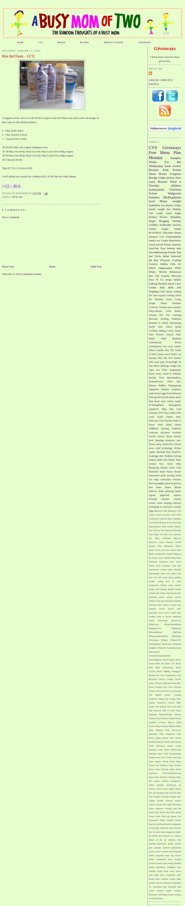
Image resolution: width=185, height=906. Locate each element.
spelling (152, 871)
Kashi (158, 718)
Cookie (152, 287)
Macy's (171, 722)
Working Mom (174, 777)
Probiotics (160, 746)
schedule (177, 601)
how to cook (173, 581)
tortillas (152, 883)
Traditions (176, 319)
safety (158, 444)
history (178, 820)
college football (156, 801)
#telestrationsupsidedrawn (160, 656)
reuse (170, 859)
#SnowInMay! (155, 644)
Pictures (160, 334)
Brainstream (168, 667)
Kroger (152, 303)
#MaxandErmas (155, 632)
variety (152, 891)
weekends (177, 616)
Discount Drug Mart (172, 683)
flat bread (170, 812)
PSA (161, 734)
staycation (153, 613)
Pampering (154, 467)
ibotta (167, 824)
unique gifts (175, 613)
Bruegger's (176, 671)
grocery (177, 483)
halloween (176, 393)
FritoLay (156, 530)
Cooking (176, 260)
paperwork (161, 844)
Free (152, 152)
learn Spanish (175, 828)
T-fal (161, 420)
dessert (158, 393)
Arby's (178, 660)
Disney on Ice (166, 522)
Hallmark (153, 714)
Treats (154, 558)
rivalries (152, 863)
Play (167, 350)
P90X (178, 267)
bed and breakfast (156, 793)
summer (177, 307)
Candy (151, 515)
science (152, 503)
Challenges (153, 519)
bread (178, 475)
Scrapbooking (175, 754)
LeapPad (152, 722)
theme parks (154, 879)
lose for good (154, 832)
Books (163, 173)
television (167, 507)
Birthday (159, 299)
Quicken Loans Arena (159, 750)
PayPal (165, 738)
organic (152, 495)
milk (151, 362)
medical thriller (174, 589)
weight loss (164, 209)
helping (170, 820)
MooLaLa (153, 542)
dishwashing (154, 573)
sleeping (168, 503)
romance (153, 236)
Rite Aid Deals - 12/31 (18, 56)
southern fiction (157, 609)
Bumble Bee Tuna (156, 675)
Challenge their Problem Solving (165, 456)
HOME (20, 42)
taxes (179, 875)
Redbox (162, 385)
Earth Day (176, 522)
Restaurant (175, 271)
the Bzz (153, 260)
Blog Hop (167, 409)
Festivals (177, 687)
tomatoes (165, 879)
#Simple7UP (175, 640)
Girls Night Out (156, 534)
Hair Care (168, 534)
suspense (176, 244)
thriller (177, 279)
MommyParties (156, 381)
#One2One (176, 636)
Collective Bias (165, 519)
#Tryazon (165, 260)
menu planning (166, 491)
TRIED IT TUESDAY (113, 42)
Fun (168, 315)
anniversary (171, 785)
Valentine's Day (166, 562)
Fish (167, 691)
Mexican (177, 538)
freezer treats (154, 816)
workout (177, 507)
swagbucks (170, 875)
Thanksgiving (174, 385)
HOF (179, 707)
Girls (178, 413)
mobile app (156, 836)
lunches (177, 358)
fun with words (161, 577)
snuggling (171, 867)
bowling (171, 475)
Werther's (164, 777)
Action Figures (168, 660)
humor (168, 487)
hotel (162, 824)
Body (158, 667)
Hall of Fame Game (171, 710)
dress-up (153, 483)
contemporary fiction (165, 342)
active (158, 566)
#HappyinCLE (155, 628)
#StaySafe (177, 644)
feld (179, 287)
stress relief (154, 448)
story (172, 871)
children (176, 185)
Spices (178, 546)
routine (159, 863)
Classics (161, 679)
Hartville (177, 534)
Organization (165, 267)
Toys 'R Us (156, 279)
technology (167, 448)
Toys (162, 248)
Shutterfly (153, 471)
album (169, 424)
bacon (165, 789)
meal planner (160, 589)
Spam (151, 761)
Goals (151, 417)
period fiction (163, 244)
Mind (151, 730)
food (152, 201)
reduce (151, 859)
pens (151, 848)
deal (179, 248)
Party (178, 417)
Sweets (152, 765)
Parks (158, 738)
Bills (151, 667)
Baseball (161, 452)
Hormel (162, 181)
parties (171, 844)
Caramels (166, 515)
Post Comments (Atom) (28, 273)
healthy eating (156, 581)
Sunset (165, 761)
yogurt (178, 401)
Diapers (152, 460)
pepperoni (165, 495)
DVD (160, 413)
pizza (170, 307)
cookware (153, 432)
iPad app (153, 397)
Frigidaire (153, 699)
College (170, 679)
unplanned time (160, 887)
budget (173, 797)
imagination (154, 585)
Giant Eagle (173, 213)
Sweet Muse (175, 761)
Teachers (168, 420)
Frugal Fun (163, 699)
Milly (178, 726)
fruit (169, 393)
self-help (152, 605)
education (165, 432)
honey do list (154, 824)
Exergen (158, 687)
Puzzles (164, 467)
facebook (176, 432)
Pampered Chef (173, 734)
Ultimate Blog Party (172, 558)
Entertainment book (157, 526)
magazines (170, 832)
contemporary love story (161, 346)
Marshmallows (174, 377)
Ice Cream (162, 240)
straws (178, 871)
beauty (178, 789)
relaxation (169, 601)
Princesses (154, 420)
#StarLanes (167, 644)
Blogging (164, 220)
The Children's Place (164, 765)
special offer (174, 609)
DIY (161, 315)
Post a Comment (10, 217)
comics (152, 804)
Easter (151, 687)
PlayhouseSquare (156, 742)
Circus (170, 331)
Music (164, 201)
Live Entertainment (170, 236)
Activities (153, 331)
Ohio (178, 464)
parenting (153, 597)
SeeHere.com (154, 757)
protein (152, 601)
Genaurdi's (161, 703)
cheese (178, 424)
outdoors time (174, 840)
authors (152, 789)
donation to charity (158, 323)
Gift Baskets (160, 707)
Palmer (169, 417)
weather (152, 616)
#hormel (162, 283)
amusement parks (157, 475)
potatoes (166, 848)
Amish (152, 228)
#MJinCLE (176, 628)
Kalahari (177, 373)
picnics (170, 597)
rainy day (169, 855)
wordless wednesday (160, 224)
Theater (177, 471)
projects (165, 851)
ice (171, 824)
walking (153, 283)
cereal (152, 244)
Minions (159, 730)
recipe (168, 279)
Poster (151, 746)
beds (167, 793)
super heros (159, 875)
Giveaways (171, 147)
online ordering (166, 593)
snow (163, 401)
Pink (172, 738)
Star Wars (165, 550)
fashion (174, 573)
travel (166, 613)
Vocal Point (154, 777)
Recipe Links (157, 177)
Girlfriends (176, 530)
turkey (152, 350)
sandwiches (167, 444)
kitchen (177, 436)
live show (153, 295)
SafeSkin (152, 754)
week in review (164, 616)
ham (151, 487)
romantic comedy (171, 499)
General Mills (174, 703)
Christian (153, 413)
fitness (162, 812)
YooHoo (165, 781)
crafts (151, 393)
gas (168, 816)
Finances (152, 691)
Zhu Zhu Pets (165, 358)
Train (157, 769)
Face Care (167, 687)
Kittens (165, 718)
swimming (154, 507)
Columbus (176, 519)
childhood (153, 428)
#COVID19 (155, 232)
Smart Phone (166, 471)
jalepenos (177, 824)
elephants (159, 808)
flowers (152, 436)
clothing (177, 291)
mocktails (166, 836)
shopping (153, 291)
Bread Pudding (163, 671)
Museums (153, 319)
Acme (168, 311)
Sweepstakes (160, 554)
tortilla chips (175, 879)
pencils (178, 844)
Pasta (161, 542)
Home (52, 266)
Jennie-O (167, 373)
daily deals (167, 287)
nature (178, 491)
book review (173, 166)
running (170, 295)
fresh (164, 816)
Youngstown (176, 781)
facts (157, 812)
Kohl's (160, 417)
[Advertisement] (22, 241)
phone (172, 397)
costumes (176, 479)
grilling (178, 577)
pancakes (177, 593)
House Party (155, 373)
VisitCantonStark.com (171, 773)
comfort (177, 801)
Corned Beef (154, 522)
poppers (157, 848)
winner (170, 401)
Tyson (160, 558)
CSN (179, 511)
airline (151, 785)
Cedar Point (176, 515)
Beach (178, 663)
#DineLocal (154, 624)
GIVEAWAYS (144, 42)
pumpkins (160, 855)
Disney (152, 271)
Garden (172, 413)
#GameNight (171, 362)
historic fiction (164, 436)
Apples (152, 452)
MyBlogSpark (172, 197)
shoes (159, 605)
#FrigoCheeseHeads (172, 624)
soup (179, 605)
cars (151, 479)
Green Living (173, 299)
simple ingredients (157, 867)
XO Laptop (154, 781)
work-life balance (156, 898)
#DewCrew (176, 620)
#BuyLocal (158, 511)
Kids (166, 169)
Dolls (159, 460)
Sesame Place (155, 546)
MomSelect (175, 240)
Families (154, 197)
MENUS (61, 42)
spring (178, 326)
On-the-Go (176, 730)
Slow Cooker (166, 757)
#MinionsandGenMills (158, 636)
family (152, 209)
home (158, 487)
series (159, 503)
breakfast (176, 338)
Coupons (175, 173)
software (177, 503)
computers (176, 389)
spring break (163, 871)
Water (163, 338)
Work (160, 424)
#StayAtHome (155, 311)
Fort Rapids (155, 695)
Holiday (177, 220)
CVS (40, 42)
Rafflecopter (176, 750)
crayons (159, 804)
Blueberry (172, 511)
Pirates (178, 738)
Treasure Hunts (168, 769)
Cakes (162, 291)
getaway (169, 483)
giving (171, 577)
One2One (154, 248)
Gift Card (171, 707)
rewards (177, 859)
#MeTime (177, 632)
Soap (175, 757)
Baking (162, 331)
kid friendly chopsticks (159, 828)
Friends (172, 252)
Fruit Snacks (166, 530)
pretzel (178, 597)
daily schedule (174, 569)
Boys (168, 452)
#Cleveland (163, 620)
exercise (176, 224)
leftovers (153, 491)
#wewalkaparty (155, 660)
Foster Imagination (171, 370)
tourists (159, 883)
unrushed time (174, 887)
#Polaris (164, 640)
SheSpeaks (168, 546)
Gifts (151, 334)
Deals (152, 173)
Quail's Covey (174, 746)
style (151, 875)
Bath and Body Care (165, 663)
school (169, 326)
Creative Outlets (158, 263)
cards (174, 566)
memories (170, 440)
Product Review (158, 216)
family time (155, 326)
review (170, 177)
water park (159, 362)
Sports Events (155, 550)
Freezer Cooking (172, 695)
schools (177, 444)
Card (178, 409)
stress (160, 613)
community (165, 479)
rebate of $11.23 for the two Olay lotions (54, 176)
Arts (158, 370)
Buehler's (176, 452)
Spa (179, 757)
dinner (166, 256)
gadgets (161, 483)
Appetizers (154, 409)
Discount (176, 275)
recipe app (159, 601)
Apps (151, 370)
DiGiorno (159, 683)
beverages (166, 566)
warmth (160, 891)
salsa (165, 863)
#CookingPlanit (156, 405)
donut (162, 573)
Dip (166, 413)
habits (162, 820)
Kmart (177, 232)
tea (161, 507)
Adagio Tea (175, 366)
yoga (151, 511)
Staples (158, 761)
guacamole (153, 820)
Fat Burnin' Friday (171, 205)
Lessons (162, 722)
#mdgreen (153, 648)
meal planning (156, 440)
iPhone (178, 487)
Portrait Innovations (172, 742)
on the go (161, 840)
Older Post (96, 266)
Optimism (153, 734)
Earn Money (169, 460)
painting (152, 844)
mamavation (156, 189)
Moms (164, 303)
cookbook (176, 428)
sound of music (169, 605)
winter (151, 620)
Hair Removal (155, 710)
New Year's (166, 464)
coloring (168, 801)
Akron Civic (174, 283)
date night (167, 804)
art (180, 785)
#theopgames (175, 405)
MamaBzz (175, 216)
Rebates (152, 385)
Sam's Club (175, 467)
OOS (167, 730)
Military (172, 726)
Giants (151, 707)
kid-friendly (163, 397)
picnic (161, 597)
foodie (178, 812)
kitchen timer (167, 585)
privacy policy (155, 851)
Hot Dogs (154, 538)
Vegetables (154, 389)
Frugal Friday (171, 228)
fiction (177, 169)
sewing (170, 863)
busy (179, 797)
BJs (165, 511)
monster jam (154, 593)
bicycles (173, 793)
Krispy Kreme (175, 718)
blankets (157, 797)
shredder (177, 863)
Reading (165, 319)
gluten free (176, 816)
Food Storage (175, 691)
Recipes (154, 169)
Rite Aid (17, 197)
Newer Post (8, 266)
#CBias (177, 448)
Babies (178, 311)
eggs (164, 393)
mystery (162, 295)
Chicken (153, 315)
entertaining (175, 323)
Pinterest (169, 542)
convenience (154, 569)
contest (177, 346)
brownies (165, 797)
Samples (175, 158)
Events (170, 526)
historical (176, 256)
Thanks (169, 554)
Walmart (165, 389)
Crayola (165, 275)
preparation (176, 848)
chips (156, 479)
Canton (158, 515)
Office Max (174, 381)
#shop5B (161, 648)
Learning (177, 315)
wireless (170, 895)
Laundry (160, 350)
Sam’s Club (163, 754)
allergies (160, 785)
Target (152, 220)
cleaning (165, 428)
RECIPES (84, 42)
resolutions (161, 859)
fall (168, 573)
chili (179, 566)
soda (179, 867)
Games (178, 331)
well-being (162, 895)
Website (171, 248)
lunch (163, 832)
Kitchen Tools (156, 377)
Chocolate (167, 232)
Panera (151, 738)
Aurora (152, 663)
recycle (178, 855)
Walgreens (174, 193)
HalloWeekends (165, 714)
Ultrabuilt (153, 562)
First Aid (161, 691)
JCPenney (166, 538)
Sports (169, 291)
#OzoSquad (153, 640)
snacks (152, 240)
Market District (161, 726)
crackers (163, 569)
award (158, 789)
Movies (163, 271)
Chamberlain (170, 675)
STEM (178, 542)
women (178, 895)
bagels (171, 789)
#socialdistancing (158, 252)
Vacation (163, 307)
